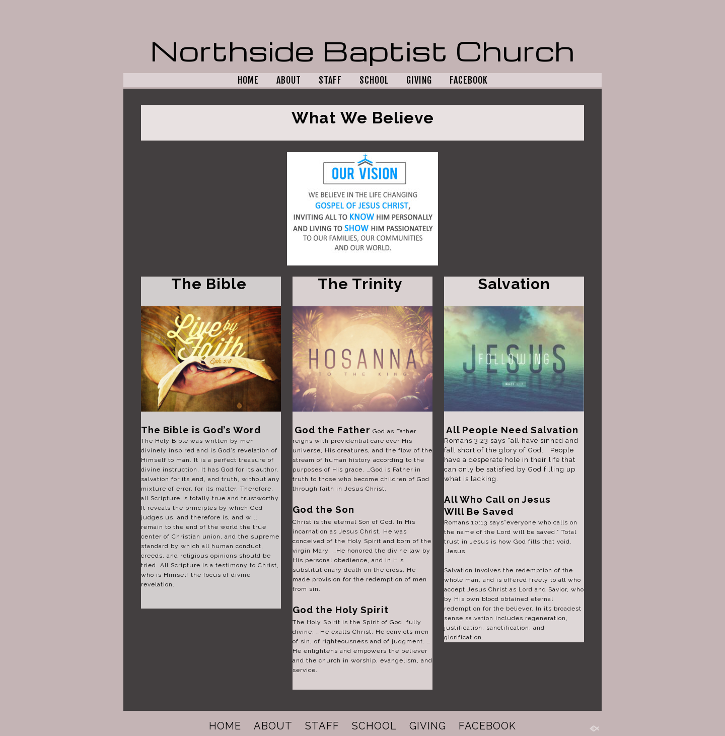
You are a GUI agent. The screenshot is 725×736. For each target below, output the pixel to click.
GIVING (419, 80)
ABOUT (288, 80)
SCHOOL (374, 80)
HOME (248, 80)
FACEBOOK (469, 80)
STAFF (330, 80)
